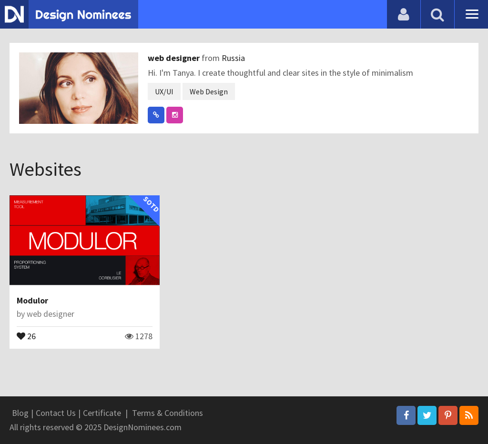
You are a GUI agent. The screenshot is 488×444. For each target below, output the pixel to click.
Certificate (102, 412)
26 (26, 335)
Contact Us (56, 412)
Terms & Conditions (167, 412)
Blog (20, 412)
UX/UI (164, 91)
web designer (175, 57)
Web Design (209, 91)
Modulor (32, 300)
